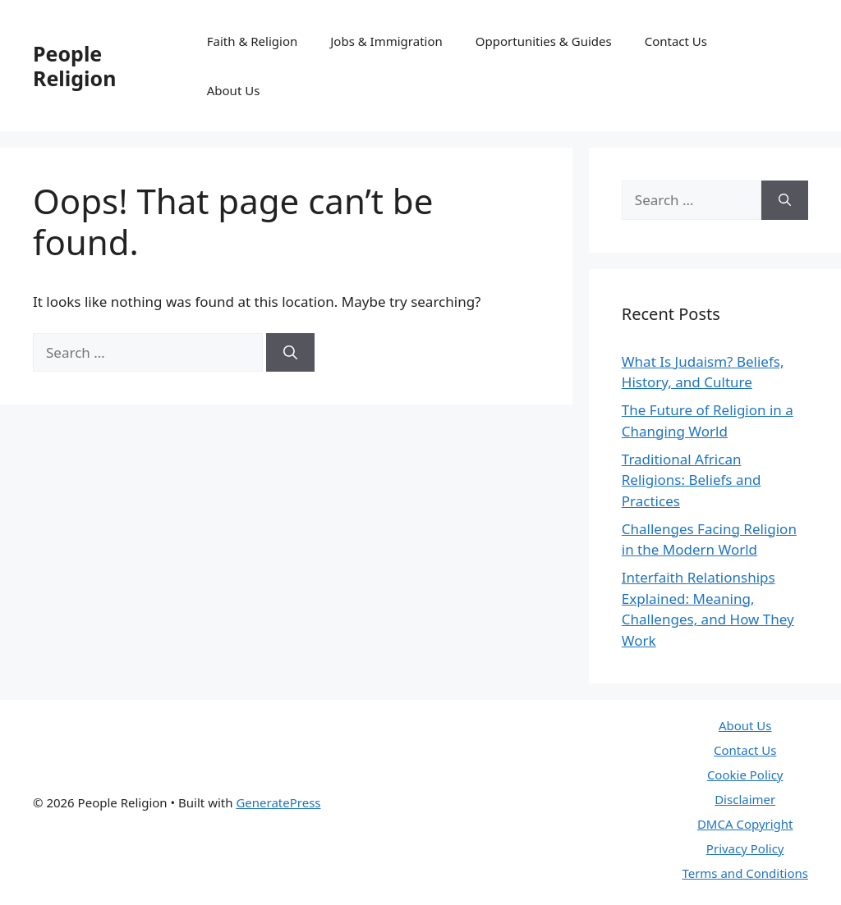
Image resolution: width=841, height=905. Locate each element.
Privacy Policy (745, 848)
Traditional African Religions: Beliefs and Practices (691, 480)
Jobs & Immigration (386, 41)
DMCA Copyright (745, 824)
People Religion (74, 65)
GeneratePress (278, 802)
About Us (233, 90)
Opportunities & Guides (544, 41)
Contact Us (676, 41)
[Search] (290, 353)
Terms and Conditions (745, 873)
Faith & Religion (252, 41)
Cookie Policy (745, 774)
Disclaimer (745, 799)
